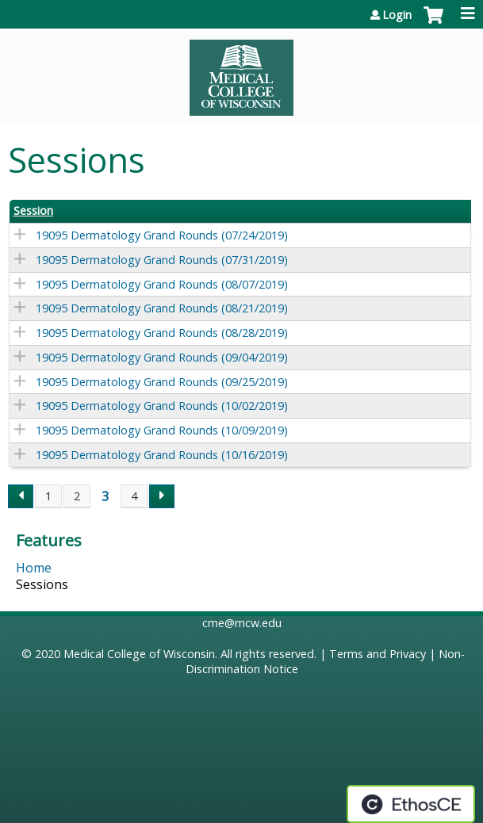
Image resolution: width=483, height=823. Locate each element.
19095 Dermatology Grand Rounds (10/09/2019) (162, 430)
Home (34, 567)
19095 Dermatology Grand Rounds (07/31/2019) (162, 259)
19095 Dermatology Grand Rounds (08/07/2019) (162, 284)
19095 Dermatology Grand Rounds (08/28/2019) (162, 332)
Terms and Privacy (377, 653)
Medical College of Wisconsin (139, 653)
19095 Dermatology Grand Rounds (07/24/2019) (162, 235)
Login (397, 15)
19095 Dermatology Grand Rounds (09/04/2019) (162, 357)
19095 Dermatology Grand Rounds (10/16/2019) (162, 454)
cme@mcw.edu (242, 622)
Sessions (42, 584)
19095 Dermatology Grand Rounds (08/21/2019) (162, 308)
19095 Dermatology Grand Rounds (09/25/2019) (162, 381)
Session (33, 211)
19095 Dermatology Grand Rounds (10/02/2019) (162, 405)
